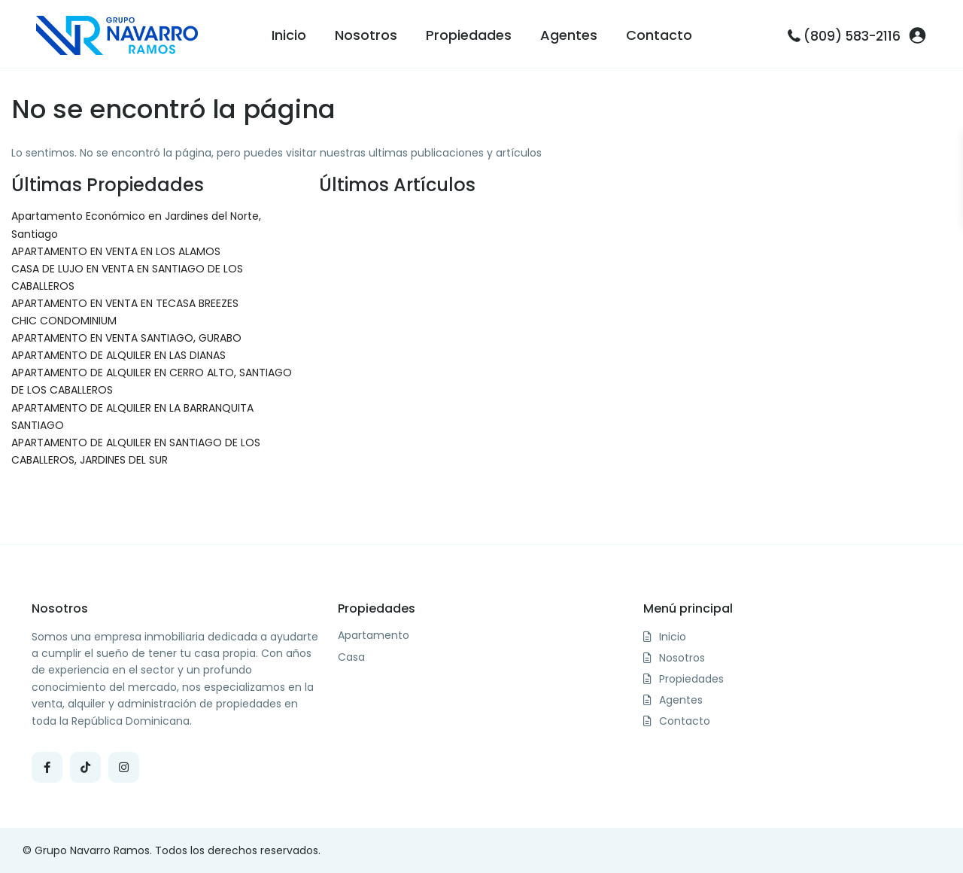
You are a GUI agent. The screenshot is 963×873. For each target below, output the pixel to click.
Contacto (659, 35)
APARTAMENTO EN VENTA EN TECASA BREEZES (124, 303)
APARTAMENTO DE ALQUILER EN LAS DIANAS (118, 355)
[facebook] (47, 767)
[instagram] (123, 767)
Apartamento (373, 635)
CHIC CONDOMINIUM (64, 320)
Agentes (568, 35)
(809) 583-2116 (852, 36)
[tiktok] (85, 767)
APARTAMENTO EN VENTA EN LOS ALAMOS (115, 251)
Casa (351, 657)
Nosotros (366, 35)
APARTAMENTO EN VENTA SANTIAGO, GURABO (126, 337)
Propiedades (469, 35)
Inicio (289, 35)
